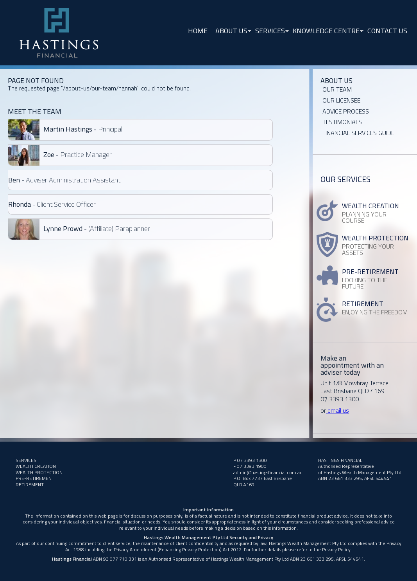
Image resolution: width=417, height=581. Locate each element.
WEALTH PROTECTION (39, 472)
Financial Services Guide (358, 132)
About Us (231, 31)
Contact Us (387, 30)
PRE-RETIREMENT (35, 478)
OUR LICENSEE (341, 100)
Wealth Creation (36, 466)
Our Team (337, 89)
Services (270, 31)
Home (198, 30)
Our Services (345, 179)
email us (337, 410)
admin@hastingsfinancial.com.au (267, 472)
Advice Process (345, 111)
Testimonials (342, 121)
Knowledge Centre (326, 31)
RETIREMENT (30, 484)
